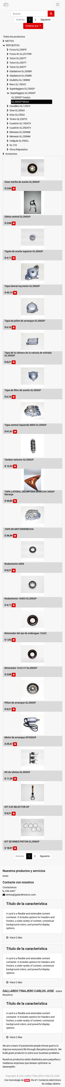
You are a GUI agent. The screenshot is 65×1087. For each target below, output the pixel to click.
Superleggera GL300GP (23, 93)
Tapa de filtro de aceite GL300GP (23, 390)
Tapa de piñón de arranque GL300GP (25, 320)
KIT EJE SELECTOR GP (17, 806)
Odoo (27, 1080)
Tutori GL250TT (18, 62)
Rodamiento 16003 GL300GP (21, 598)
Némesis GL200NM (20, 132)
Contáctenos (9, 887)
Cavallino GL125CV (20, 106)
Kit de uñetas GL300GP (17, 772)
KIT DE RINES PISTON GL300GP (22, 841)
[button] (33, 26)
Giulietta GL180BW (20, 80)
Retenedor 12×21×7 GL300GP (21, 668)
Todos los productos (14, 36)
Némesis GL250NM (20, 136)
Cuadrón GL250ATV (20, 127)
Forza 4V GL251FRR (21, 54)
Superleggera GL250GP (22, 88)
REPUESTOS (12, 45)
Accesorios (11, 153)
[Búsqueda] (51, 14)
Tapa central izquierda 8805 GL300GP (25, 425)
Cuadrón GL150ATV (20, 123)
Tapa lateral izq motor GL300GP (22, 286)
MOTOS (9, 41)
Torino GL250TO (18, 119)
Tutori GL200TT (18, 58)
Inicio (5, 876)
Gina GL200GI (17, 110)
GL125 (13, 145)
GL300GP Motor (20, 101)
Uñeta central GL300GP (18, 216)
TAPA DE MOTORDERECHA (19, 529)
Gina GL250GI (17, 114)
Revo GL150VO (18, 84)
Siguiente (45, 19)
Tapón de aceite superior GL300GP (24, 251)
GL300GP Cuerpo (20, 97)
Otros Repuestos (19, 149)
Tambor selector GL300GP (19, 459)
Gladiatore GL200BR (21, 71)
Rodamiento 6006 (14, 563)
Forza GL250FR (18, 49)
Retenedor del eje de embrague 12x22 (25, 633)
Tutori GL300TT (18, 67)
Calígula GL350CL (19, 140)
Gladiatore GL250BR (21, 75)
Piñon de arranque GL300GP (20, 702)
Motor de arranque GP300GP (20, 737)
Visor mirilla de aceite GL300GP (22, 182)
